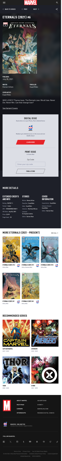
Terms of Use (17, 451)
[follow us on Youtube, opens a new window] (30, 442)
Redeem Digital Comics (45, 413)
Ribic (7, 267)
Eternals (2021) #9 (8, 301)
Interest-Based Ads (25, 456)
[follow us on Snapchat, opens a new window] (37, 442)
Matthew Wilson (32, 209)
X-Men (33, 386)
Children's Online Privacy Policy (37, 453)
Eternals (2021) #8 (27, 301)
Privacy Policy (26, 451)
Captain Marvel (8, 349)
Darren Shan (30, 216)
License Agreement (53, 453)
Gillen (4, 267)
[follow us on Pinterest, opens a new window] (44, 442)
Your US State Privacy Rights (39, 451)
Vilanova (27, 267)
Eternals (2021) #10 (47, 265)
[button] (3, 2)
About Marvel (22, 400)
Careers (20, 409)
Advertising (41, 400)
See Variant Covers (10, 108)
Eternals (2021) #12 (9, 265)
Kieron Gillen (8, 87)
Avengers (34, 349)
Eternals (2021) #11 (28, 265)
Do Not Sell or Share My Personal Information (15, 453)
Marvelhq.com (42, 409)
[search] (57, 3)
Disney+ (40, 404)
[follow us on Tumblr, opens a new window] (23, 442)
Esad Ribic (34, 87)
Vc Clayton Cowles (27, 213)
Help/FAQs (20, 404)
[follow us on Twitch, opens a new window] (50, 442)
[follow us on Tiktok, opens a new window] (57, 442)
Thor (4, 386)
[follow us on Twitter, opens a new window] (10, 442)
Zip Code (30, 159)
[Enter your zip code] (30, 164)
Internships (21, 413)
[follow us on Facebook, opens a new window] (4, 442)
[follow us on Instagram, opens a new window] (17, 442)
